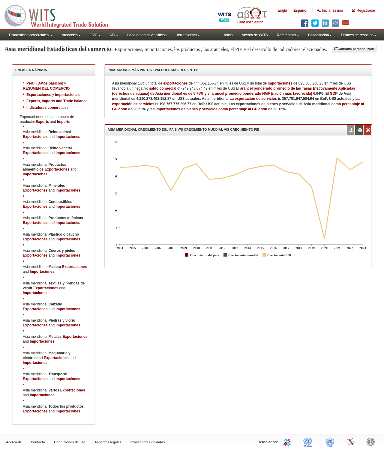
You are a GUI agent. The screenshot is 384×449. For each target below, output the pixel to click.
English (284, 10)
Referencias (288, 35)
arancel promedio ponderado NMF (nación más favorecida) (262, 93)
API (114, 35)
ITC (288, 442)
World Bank (372, 442)
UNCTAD (309, 442)
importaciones (280, 83)
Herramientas (188, 35)
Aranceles (71, 35)
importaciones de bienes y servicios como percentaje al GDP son (212, 109)
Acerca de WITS (255, 35)
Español (300, 10)
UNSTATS (330, 442)
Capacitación (320, 35)
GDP (333, 93)
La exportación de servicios (254, 99)
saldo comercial (162, 88)
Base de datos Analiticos (146, 35)
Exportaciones (35, 137)
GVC (95, 35)
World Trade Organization (351, 442)
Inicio (228, 35)
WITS (60, 15)
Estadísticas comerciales (30, 35)
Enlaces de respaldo (358, 35)
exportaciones (175, 83)
